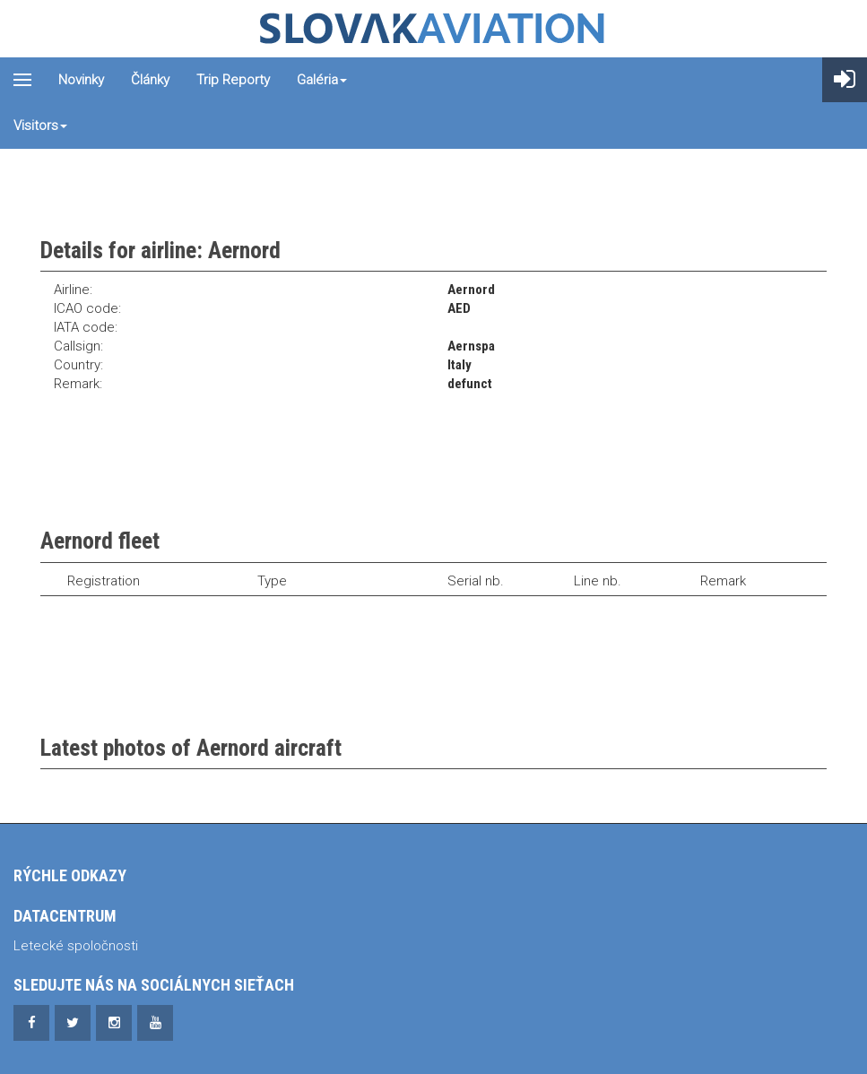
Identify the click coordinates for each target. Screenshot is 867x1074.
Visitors (40, 125)
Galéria (322, 80)
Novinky (81, 80)
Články (150, 80)
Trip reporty (233, 80)
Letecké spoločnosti (75, 946)
